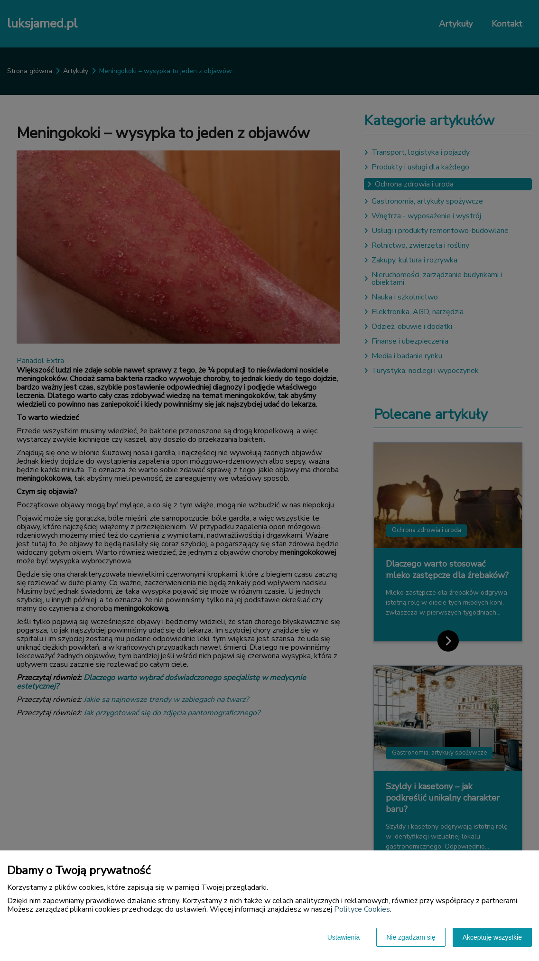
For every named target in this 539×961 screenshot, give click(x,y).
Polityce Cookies (362, 909)
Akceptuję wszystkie (492, 937)
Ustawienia (343, 937)
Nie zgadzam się (411, 937)
